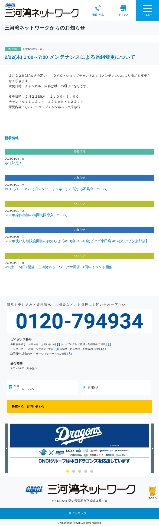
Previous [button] (7, 448)
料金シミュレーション (24, 387)
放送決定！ (13, 162)
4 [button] (85, 471)
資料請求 (93, 387)
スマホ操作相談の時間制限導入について (36, 214)
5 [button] (91, 471)
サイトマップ (77, 513)
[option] (79, 444)
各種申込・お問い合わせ (28, 405)
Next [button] (153, 448)
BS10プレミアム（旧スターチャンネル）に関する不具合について (56, 188)
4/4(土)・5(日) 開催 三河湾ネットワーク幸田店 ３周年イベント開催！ (60, 266)
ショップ (119, 10)
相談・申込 (94, 10)
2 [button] (73, 471)
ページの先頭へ (153, 492)
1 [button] (67, 471)
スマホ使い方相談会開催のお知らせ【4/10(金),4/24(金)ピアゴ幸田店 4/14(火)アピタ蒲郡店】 (77, 240)
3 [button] (79, 471)
